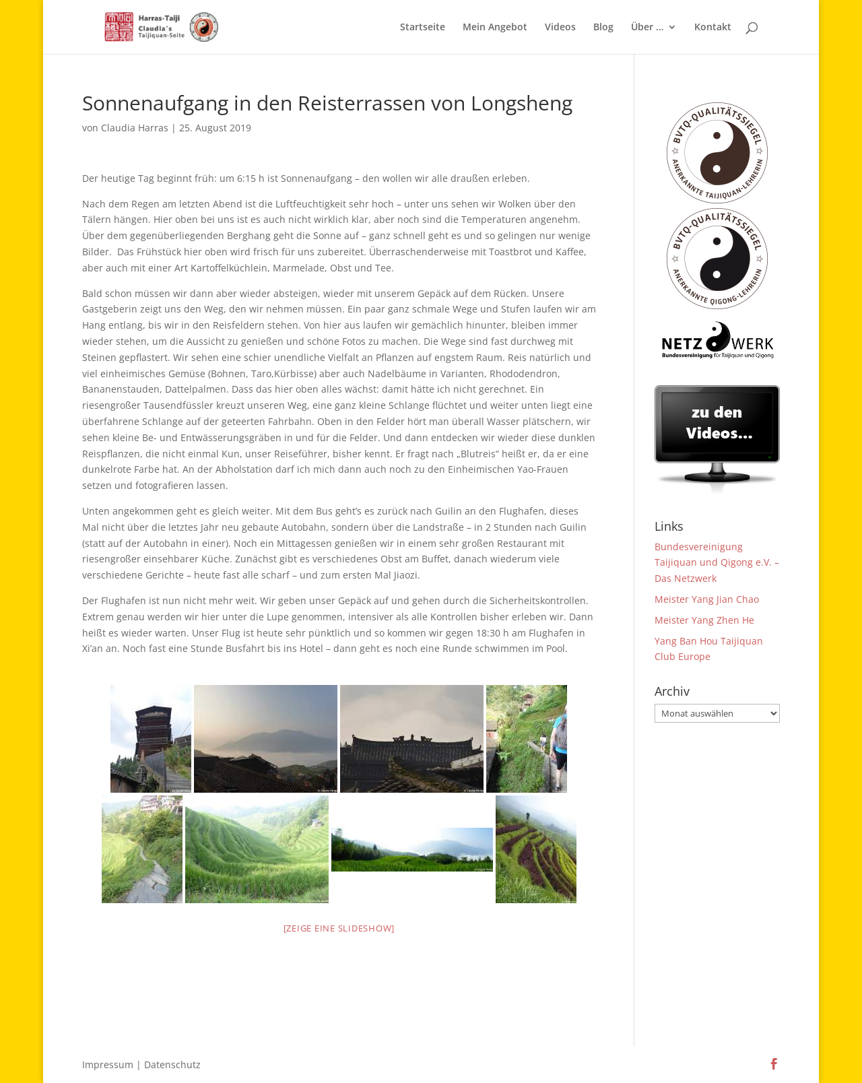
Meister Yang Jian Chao (707, 599)
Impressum (107, 1064)
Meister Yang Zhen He (704, 620)
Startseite (422, 27)
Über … (647, 27)
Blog (603, 27)
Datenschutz (172, 1064)
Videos (560, 27)
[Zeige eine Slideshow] (339, 928)
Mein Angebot (495, 27)
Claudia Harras (134, 127)
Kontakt (712, 27)
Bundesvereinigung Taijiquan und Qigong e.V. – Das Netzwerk (717, 562)
